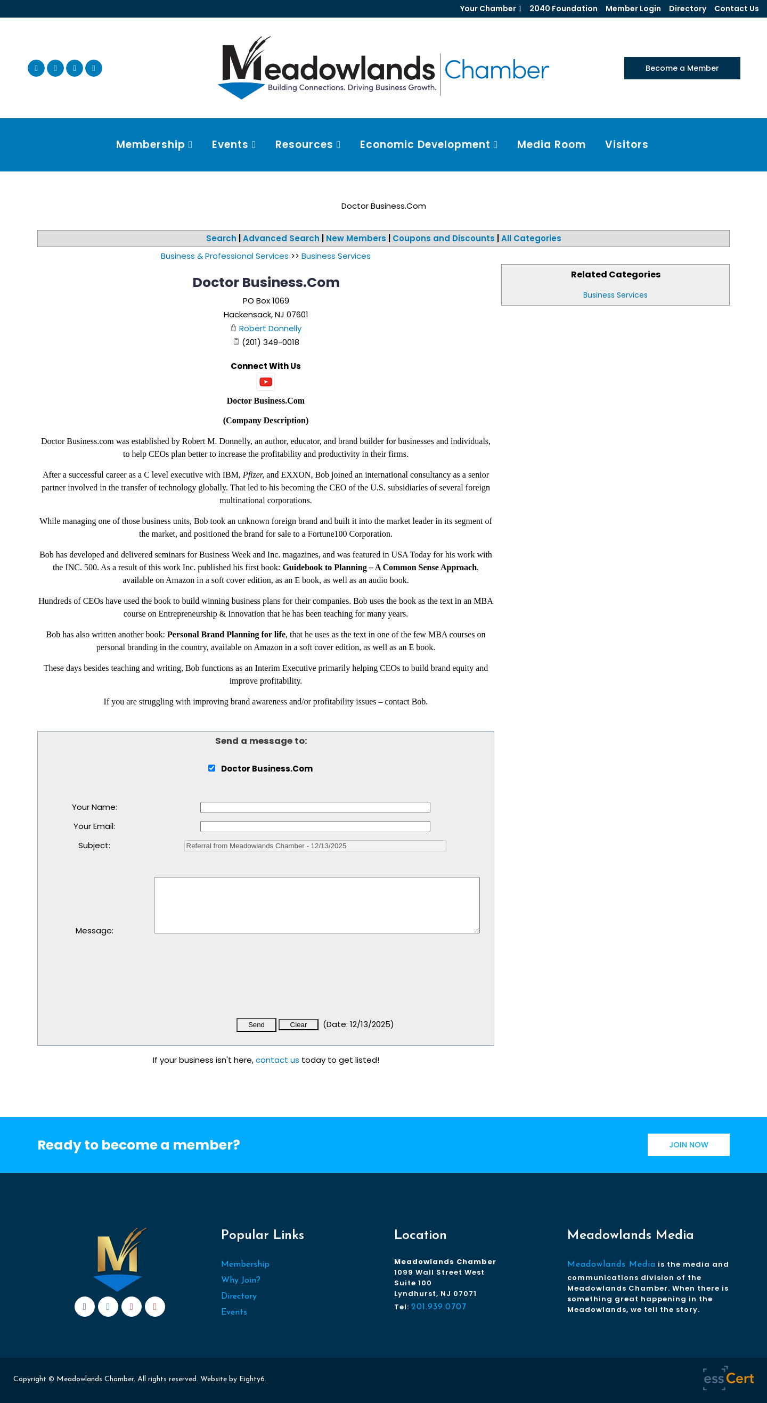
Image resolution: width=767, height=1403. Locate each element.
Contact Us (736, 8)
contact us (277, 1059)
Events (234, 1312)
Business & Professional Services (225, 255)
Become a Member (682, 68)
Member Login (633, 8)
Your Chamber (488, 8)
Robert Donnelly (270, 328)
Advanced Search (281, 238)
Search (221, 238)
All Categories (531, 238)
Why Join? (240, 1280)
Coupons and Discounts (444, 238)
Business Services (615, 295)
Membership (245, 1264)
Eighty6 (252, 1379)
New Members (356, 238)
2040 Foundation (563, 8)
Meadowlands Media (611, 1264)
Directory (687, 8)
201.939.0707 (439, 1307)
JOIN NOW (688, 1144)
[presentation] (235, 983)
